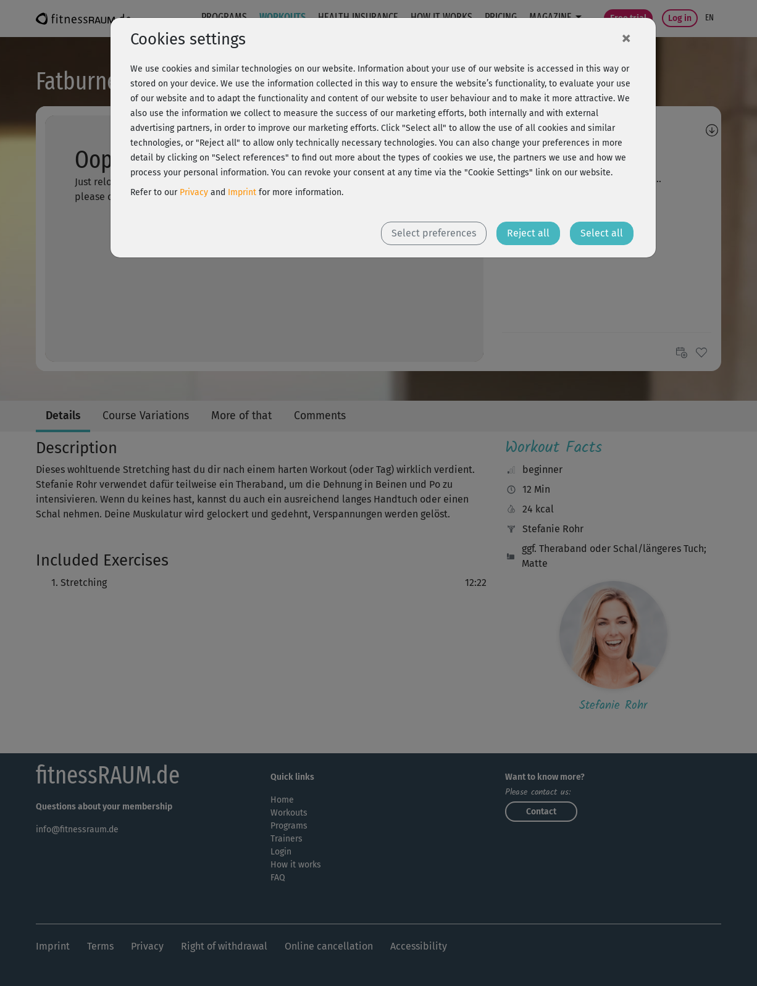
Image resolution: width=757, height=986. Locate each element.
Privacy (194, 192)
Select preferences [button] (433, 233)
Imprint (242, 192)
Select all (601, 233)
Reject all (528, 233)
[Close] (626, 38)
